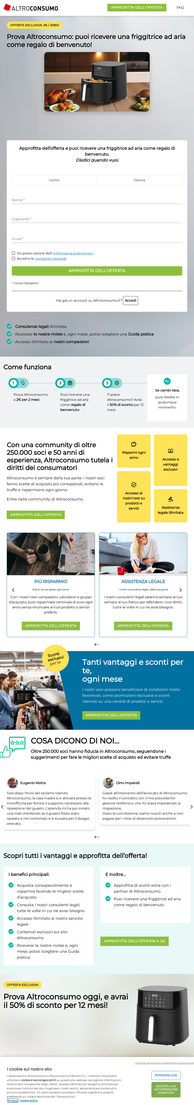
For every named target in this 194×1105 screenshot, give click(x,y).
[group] (51, 585)
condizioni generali (50, 259)
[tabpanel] (49, 802)
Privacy (13, 1100)
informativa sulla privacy (73, 253)
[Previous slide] (13, 590)
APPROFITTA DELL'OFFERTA (136, 7)
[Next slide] (180, 590)
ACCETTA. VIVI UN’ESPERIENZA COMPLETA (166, 1089)
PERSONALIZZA (166, 1075)
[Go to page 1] (95, 644)
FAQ (180, 7)
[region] (97, 1081)
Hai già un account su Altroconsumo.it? (97, 300)
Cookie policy (28, 1100)
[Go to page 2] (98, 644)
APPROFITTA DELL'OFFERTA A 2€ (134, 941)
